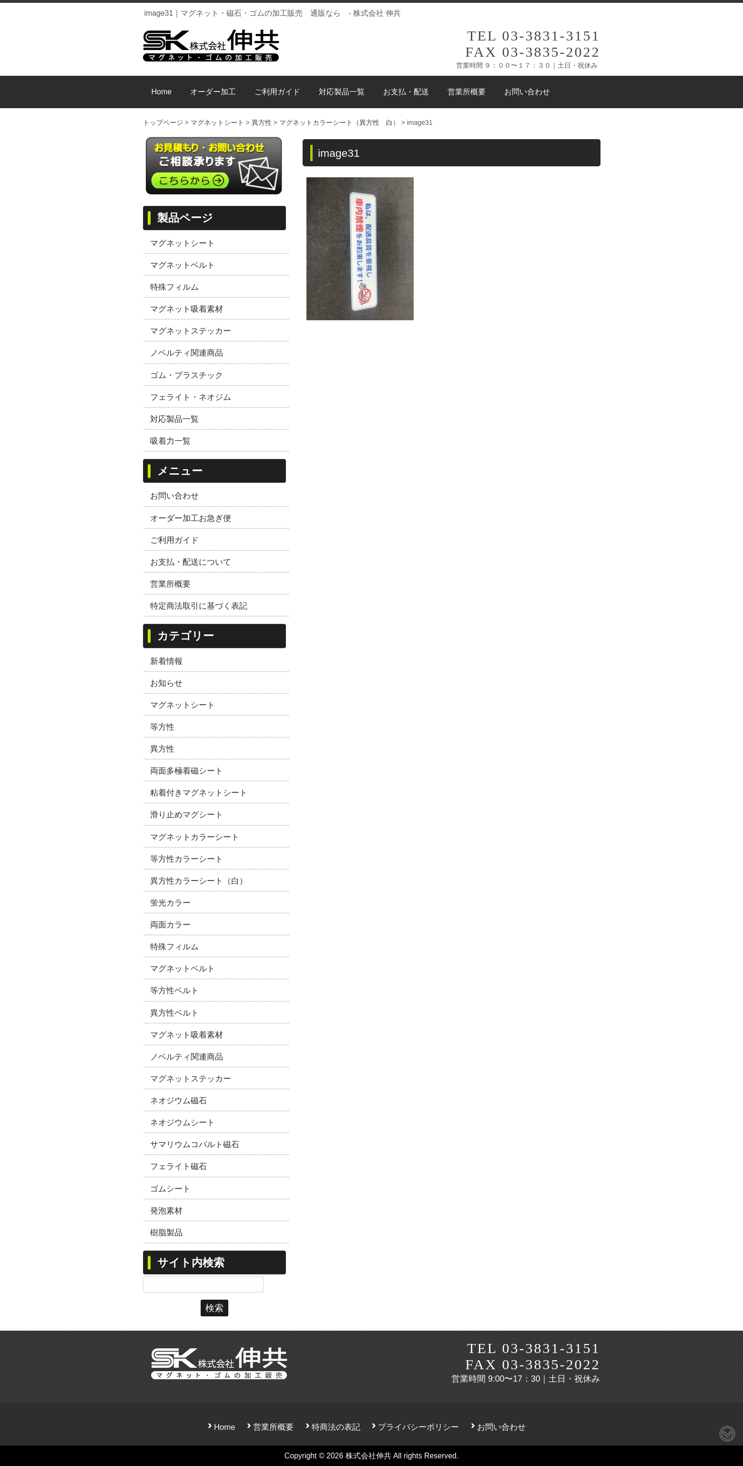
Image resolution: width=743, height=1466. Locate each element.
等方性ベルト (174, 990)
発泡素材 (166, 1210)
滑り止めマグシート (186, 814)
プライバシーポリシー (418, 1427)
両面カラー (170, 924)
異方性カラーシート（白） (198, 881)
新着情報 (166, 661)
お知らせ (166, 683)
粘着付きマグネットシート (198, 792)
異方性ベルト (174, 1013)
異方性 (162, 748)
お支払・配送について (190, 562)
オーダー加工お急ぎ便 (190, 518)
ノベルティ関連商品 (186, 352)
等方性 (162, 727)
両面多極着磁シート (186, 770)
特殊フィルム (174, 287)
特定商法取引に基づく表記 (198, 606)
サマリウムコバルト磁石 (194, 1144)
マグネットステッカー (190, 331)
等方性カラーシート (186, 859)
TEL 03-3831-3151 (533, 35)
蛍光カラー (170, 902)
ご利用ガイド (174, 540)
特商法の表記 (336, 1427)
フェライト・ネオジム (190, 397)
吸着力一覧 (170, 441)
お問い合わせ (174, 495)
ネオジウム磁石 (178, 1100)
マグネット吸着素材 (186, 309)
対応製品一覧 (174, 419)
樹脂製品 (166, 1232)
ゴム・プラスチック (186, 375)
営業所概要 (170, 584)
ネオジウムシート (182, 1122)
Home (224, 1427)
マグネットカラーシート (194, 837)
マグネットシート (182, 243)
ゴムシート (170, 1188)
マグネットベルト (182, 265)
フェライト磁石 (178, 1166)
